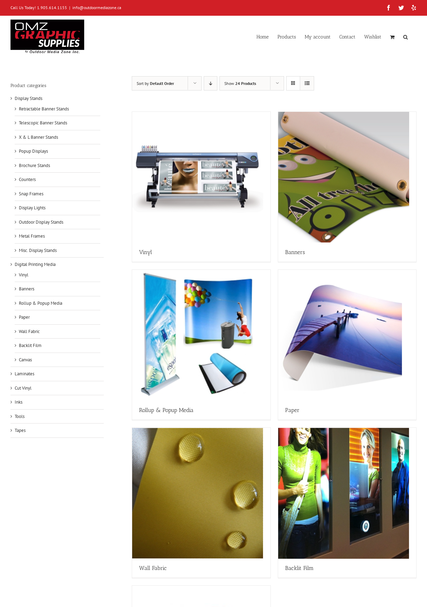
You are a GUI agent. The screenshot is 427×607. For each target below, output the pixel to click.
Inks (18, 402)
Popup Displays (33, 151)
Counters (27, 179)
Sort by (155, 83)
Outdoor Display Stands (41, 222)
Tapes (20, 430)
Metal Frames (32, 236)
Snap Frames (31, 194)
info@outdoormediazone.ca (96, 7)
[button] (405, 36)
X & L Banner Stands (38, 137)
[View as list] (307, 83)
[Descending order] (210, 83)
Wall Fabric (29, 331)
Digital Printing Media (35, 264)
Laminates (24, 374)
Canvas (25, 360)
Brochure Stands (34, 165)
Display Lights (32, 208)
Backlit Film (30, 345)
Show (240, 83)
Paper (24, 317)
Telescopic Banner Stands (43, 123)
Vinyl (23, 275)
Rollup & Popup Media (40, 303)
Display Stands (28, 98)
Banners (26, 289)
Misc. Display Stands (38, 250)
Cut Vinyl (23, 388)
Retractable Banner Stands (44, 109)
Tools (19, 416)
